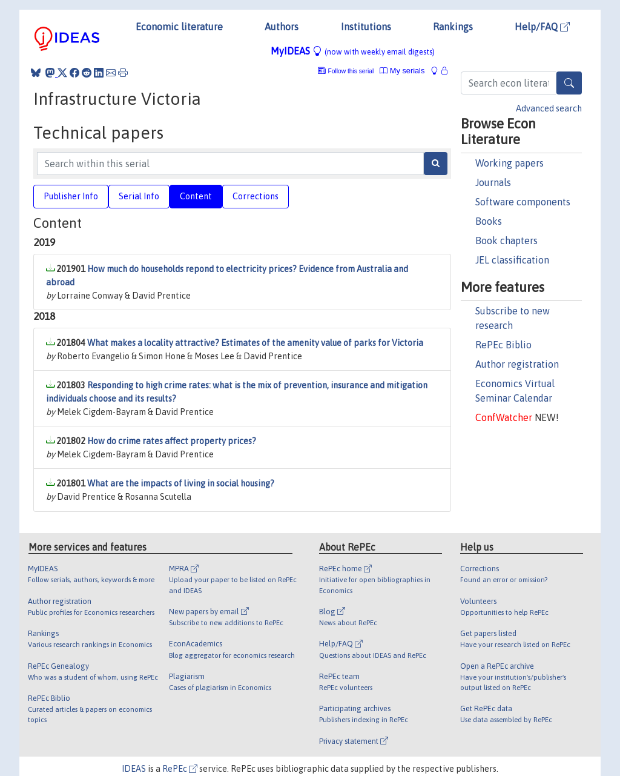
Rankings (453, 26)
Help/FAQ (542, 26)
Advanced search (549, 108)
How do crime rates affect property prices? (171, 441)
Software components (522, 201)
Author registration (517, 364)
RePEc (179, 769)
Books (488, 221)
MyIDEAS (353, 50)
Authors (281, 26)
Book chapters (506, 240)
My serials (402, 70)
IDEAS (134, 769)
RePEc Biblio (503, 344)
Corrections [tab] (255, 196)
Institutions (366, 26)
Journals (493, 182)
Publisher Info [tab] (71, 196)
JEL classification (512, 259)
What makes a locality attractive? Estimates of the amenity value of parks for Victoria (255, 343)
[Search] (569, 83)
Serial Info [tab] (139, 196)
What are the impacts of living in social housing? (180, 483)
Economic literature (179, 26)
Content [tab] (196, 196)
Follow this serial (351, 71)
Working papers (509, 163)
